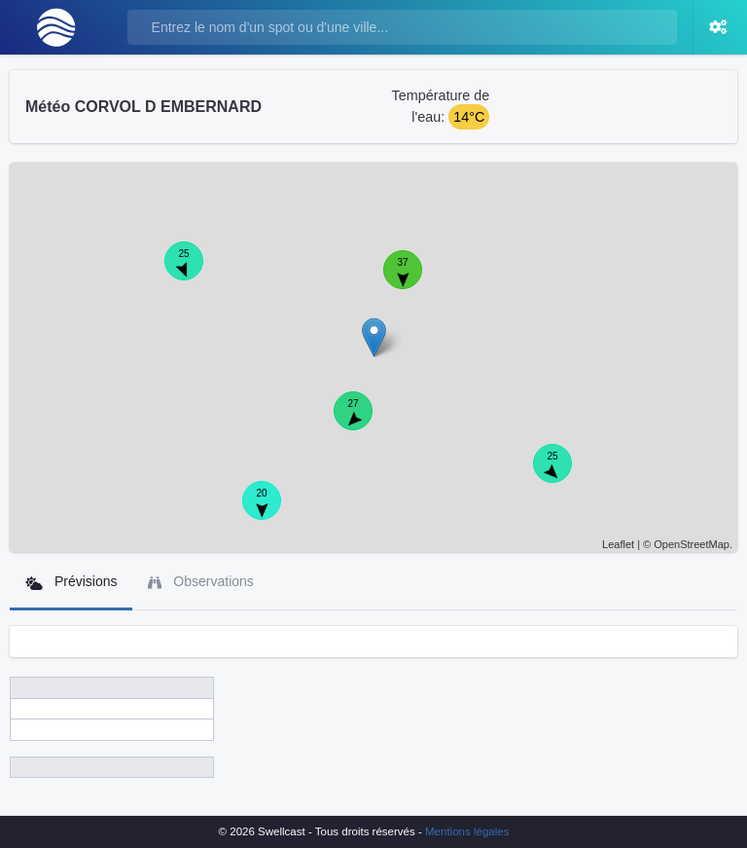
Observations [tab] (200, 581)
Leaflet (618, 544)
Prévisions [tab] (71, 581)
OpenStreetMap (691, 544)
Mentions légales (467, 831)
